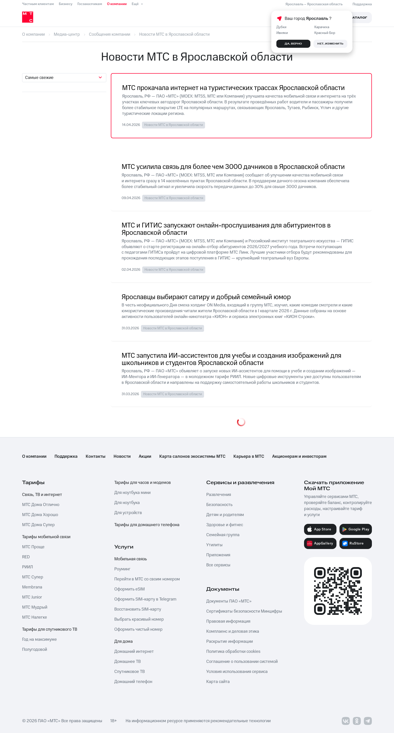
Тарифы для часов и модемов (142, 483)
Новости (122, 456)
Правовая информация (228, 621)
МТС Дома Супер (38, 525)
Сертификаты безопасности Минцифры (244, 611)
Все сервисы (218, 565)
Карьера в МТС (248, 456)
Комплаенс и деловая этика (232, 631)
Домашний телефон (133, 682)
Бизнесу (65, 4)
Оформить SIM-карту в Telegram (145, 599)
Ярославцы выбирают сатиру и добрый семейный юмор (206, 297)
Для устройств (128, 513)
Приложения (218, 555)
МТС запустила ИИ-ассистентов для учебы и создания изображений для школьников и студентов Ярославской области (231, 359)
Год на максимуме (39, 639)
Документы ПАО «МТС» (229, 601)
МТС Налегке (34, 617)
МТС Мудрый (34, 607)
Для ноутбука (127, 503)
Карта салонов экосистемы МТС (192, 456)
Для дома (123, 641)
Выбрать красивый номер (139, 619)
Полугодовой (34, 650)
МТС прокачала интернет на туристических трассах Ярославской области (233, 88)
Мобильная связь (130, 559)
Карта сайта (218, 682)
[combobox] (64, 77)
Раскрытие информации (229, 641)
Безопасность (219, 505)
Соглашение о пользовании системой (242, 662)
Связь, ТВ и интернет (42, 495)
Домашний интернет (134, 652)
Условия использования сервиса (237, 672)
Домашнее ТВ (127, 662)
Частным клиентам (38, 4)
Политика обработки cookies (233, 652)
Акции (145, 456)
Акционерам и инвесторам (299, 456)
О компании (117, 4)
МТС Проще (33, 547)
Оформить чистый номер (138, 629)
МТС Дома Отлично (40, 505)
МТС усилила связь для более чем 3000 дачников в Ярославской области (233, 167)
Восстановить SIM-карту (137, 609)
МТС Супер (32, 577)
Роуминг (122, 569)
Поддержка (66, 456)
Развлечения (218, 495)
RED (26, 557)
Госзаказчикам (89, 4)
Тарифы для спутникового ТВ (49, 629)
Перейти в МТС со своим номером (147, 579)
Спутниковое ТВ (129, 672)
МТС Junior (32, 597)
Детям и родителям (225, 515)
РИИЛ (27, 567)
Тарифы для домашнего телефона (146, 525)
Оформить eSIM (129, 589)
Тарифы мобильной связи (46, 537)
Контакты (96, 456)
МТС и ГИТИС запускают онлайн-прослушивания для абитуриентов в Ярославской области (226, 229)
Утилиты (214, 545)
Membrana (32, 587)
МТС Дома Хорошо (40, 515)
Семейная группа (222, 535)
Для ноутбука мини (132, 493)
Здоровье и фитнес (224, 525)
